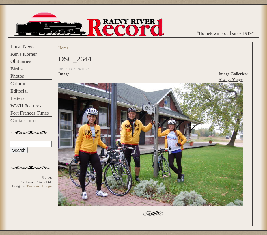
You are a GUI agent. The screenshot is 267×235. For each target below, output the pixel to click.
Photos (17, 76)
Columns (19, 83)
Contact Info (23, 120)
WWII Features (25, 106)
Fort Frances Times (29, 113)
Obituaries (20, 61)
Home (63, 48)
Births (16, 69)
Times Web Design (39, 186)
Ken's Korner (23, 54)
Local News (22, 46)
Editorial (19, 91)
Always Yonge (231, 79)
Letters (17, 98)
